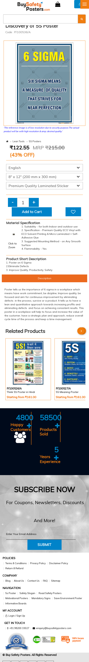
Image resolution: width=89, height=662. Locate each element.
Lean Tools (19, 141)
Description (44, 278)
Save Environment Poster (68, 598)
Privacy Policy (38, 563)
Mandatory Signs (41, 598)
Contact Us (33, 580)
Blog (7, 580)
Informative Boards (16, 603)
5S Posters (35, 141)
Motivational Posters (16, 598)
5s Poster (10, 593)
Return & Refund (14, 568)
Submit (44, 544)
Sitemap (55, 580)
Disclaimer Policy (58, 563)
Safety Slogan (27, 593)
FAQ (45, 580)
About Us (19, 580)
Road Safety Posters (50, 593)
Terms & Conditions (16, 563)
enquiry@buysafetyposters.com (53, 628)
